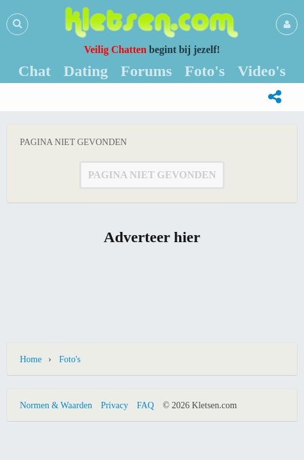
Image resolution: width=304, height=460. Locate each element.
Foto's (70, 359)
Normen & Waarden (56, 405)
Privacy (114, 405)
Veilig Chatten (115, 49)
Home (31, 359)
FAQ (145, 405)
